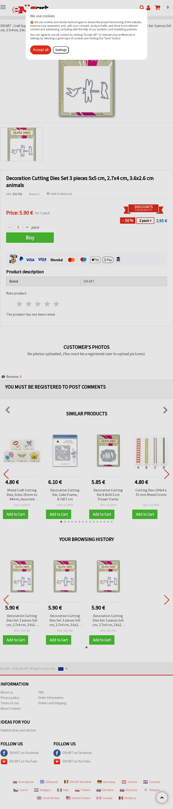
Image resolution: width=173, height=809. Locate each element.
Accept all (40, 50)
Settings (61, 50)
